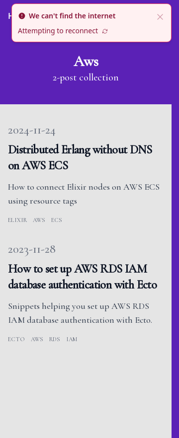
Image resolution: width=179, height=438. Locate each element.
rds (54, 339)
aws (39, 220)
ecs (56, 220)
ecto (16, 339)
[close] (160, 16)
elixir (17, 220)
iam (71, 339)
